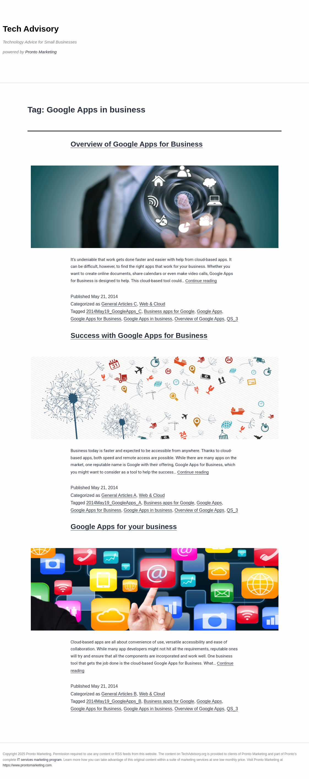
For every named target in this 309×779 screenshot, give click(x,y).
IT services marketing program (39, 760)
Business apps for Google (169, 311)
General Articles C (119, 304)
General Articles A (119, 495)
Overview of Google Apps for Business (137, 144)
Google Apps (209, 311)
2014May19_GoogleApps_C (113, 311)
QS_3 (232, 318)
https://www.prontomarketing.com (27, 765)
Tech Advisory (31, 28)
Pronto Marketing (41, 51)
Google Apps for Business (96, 318)
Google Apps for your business (124, 526)
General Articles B (119, 694)
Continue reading (201, 280)
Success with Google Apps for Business (139, 335)
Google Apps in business (148, 318)
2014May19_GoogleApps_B (113, 701)
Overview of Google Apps (200, 318)
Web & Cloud (152, 304)
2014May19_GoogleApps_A (113, 502)
